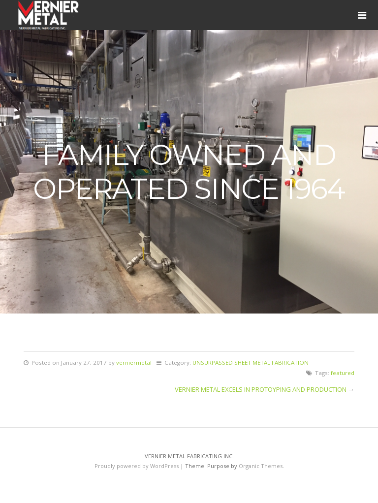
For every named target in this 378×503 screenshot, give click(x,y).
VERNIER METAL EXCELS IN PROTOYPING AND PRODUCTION (260, 389)
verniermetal (134, 362)
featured (342, 373)
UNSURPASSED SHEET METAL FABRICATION (250, 362)
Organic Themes (261, 466)
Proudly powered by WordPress (136, 466)
